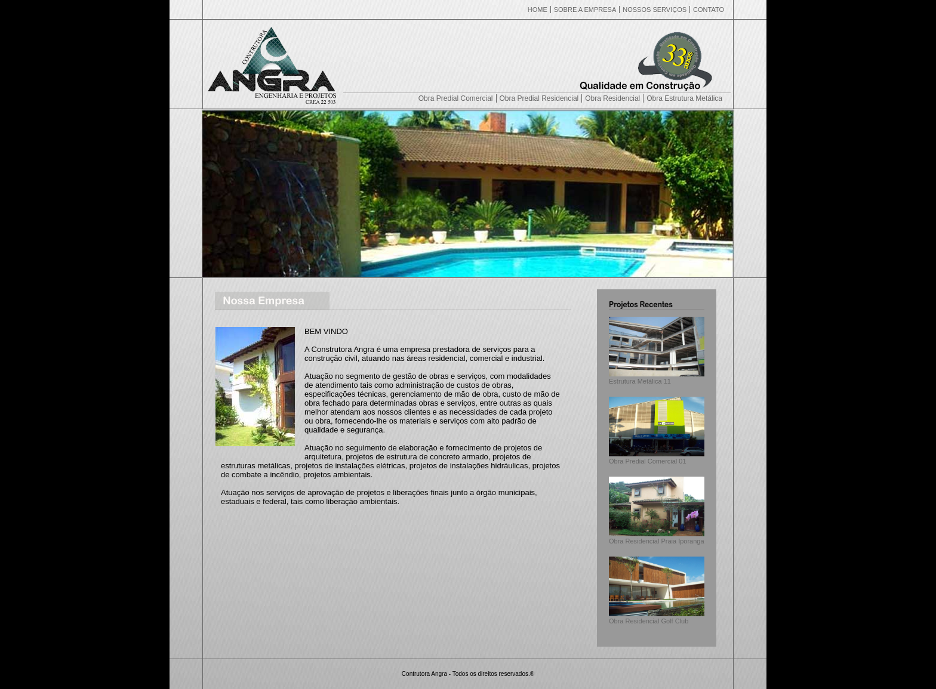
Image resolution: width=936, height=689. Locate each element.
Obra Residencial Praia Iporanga (656, 537)
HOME (537, 9)
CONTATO (708, 9)
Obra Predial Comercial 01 (656, 457)
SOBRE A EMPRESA (585, 9)
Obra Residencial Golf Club (656, 617)
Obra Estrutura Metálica (684, 98)
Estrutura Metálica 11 (656, 377)
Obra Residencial (612, 98)
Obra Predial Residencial (539, 98)
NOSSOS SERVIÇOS (654, 9)
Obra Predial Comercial (455, 98)
